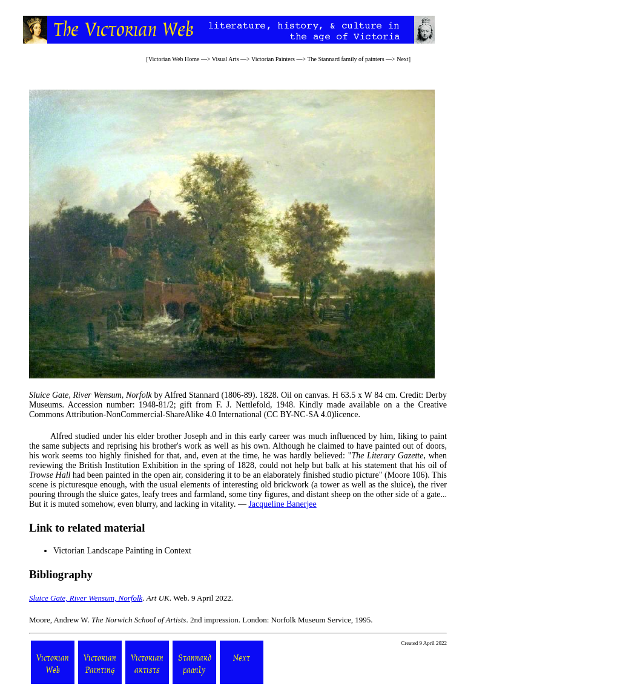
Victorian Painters (273, 59)
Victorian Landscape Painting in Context (122, 550)
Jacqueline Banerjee (282, 504)
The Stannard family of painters (345, 59)
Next (402, 59)
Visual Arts (225, 59)
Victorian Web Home (174, 59)
